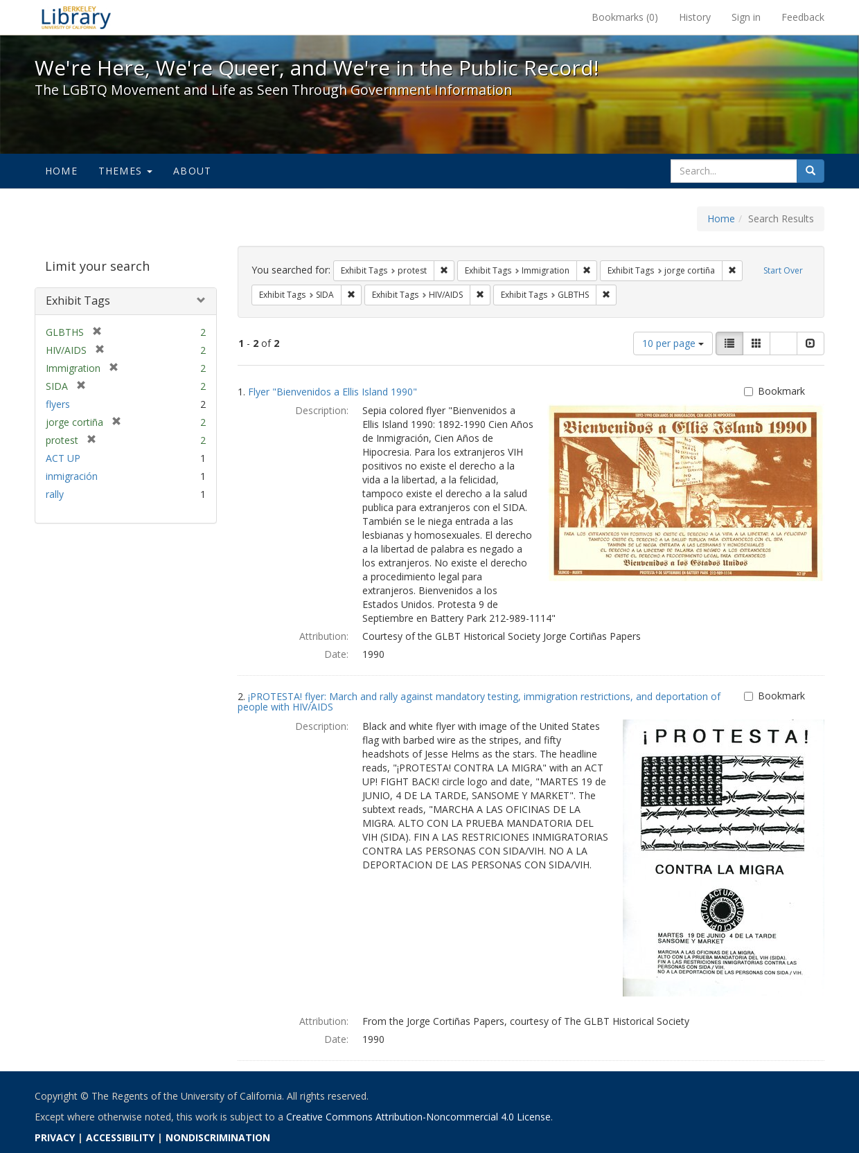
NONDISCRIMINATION (218, 1137)
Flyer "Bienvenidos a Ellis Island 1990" (332, 391)
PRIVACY (55, 1137)
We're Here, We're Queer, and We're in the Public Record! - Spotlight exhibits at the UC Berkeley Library (76, 17)
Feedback (802, 17)
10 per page (673, 343)
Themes (125, 170)
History (695, 17)
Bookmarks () (625, 17)
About (192, 170)
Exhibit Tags (78, 300)
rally (55, 494)
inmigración (72, 476)
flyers (58, 404)
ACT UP (63, 458)
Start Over (783, 270)
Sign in (746, 17)
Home (61, 170)
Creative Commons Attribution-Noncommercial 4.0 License (418, 1116)
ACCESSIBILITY (120, 1137)
